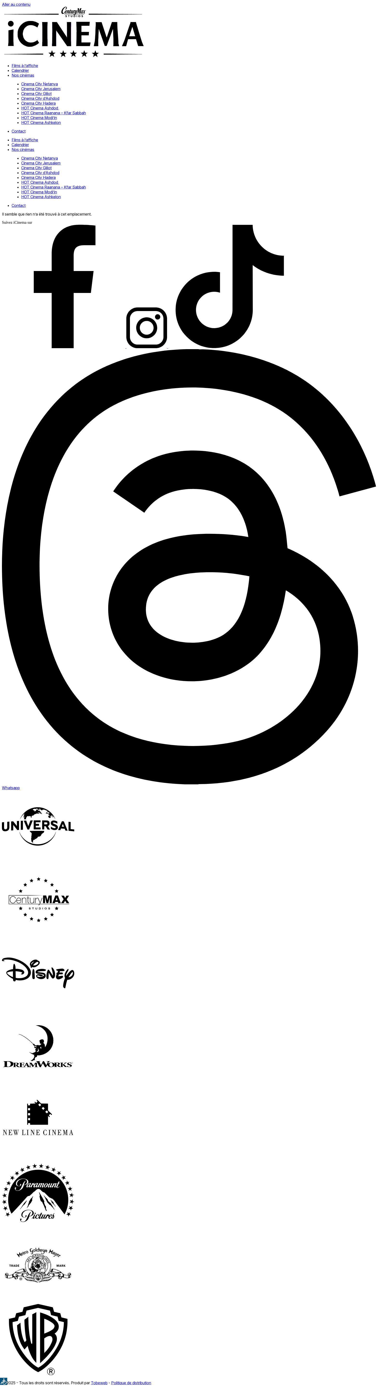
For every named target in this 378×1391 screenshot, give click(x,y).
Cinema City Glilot (36, 93)
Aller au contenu (16, 4)
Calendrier (20, 70)
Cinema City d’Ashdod (40, 98)
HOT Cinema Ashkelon (41, 122)
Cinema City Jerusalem (41, 88)
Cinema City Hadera (38, 103)
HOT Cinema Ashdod (40, 108)
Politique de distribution (131, 1382)
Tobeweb (99, 1382)
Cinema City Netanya (39, 83)
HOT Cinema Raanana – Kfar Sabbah (53, 112)
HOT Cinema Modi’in (39, 117)
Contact (19, 131)
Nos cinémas (23, 75)
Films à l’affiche (25, 65)
